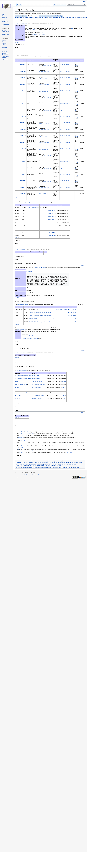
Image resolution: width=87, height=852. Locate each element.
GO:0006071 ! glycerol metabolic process (38, 462)
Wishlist (3, 25)
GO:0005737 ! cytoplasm (21, 462)
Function (25, 17)
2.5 (27, 433)
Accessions (68, 17)
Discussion (19, 4)
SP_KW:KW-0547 (64, 64)
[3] (42, 32)
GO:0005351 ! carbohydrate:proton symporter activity (50, 461)
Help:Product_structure (21, 329)
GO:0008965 (23, 116)
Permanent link (5, 57)
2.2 (22, 433)
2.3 (24, 433)
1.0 (19, 431)
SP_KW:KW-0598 (64, 155)
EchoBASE (17, 398)
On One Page (59, 16)
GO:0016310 (23, 174)
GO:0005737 (23, 103)
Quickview (18, 16)
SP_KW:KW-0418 (64, 168)
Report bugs (4, 47)
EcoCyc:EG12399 (36, 387)
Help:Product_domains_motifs (22, 304)
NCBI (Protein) (18, 375)
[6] (56, 210)
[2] (71, 28)
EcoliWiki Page (27, 375)
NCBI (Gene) (18, 393)
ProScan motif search (6, 36)
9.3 (24, 452)
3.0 (19, 435)
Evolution (50, 16)
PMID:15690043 (52, 210)
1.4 (25, 431)
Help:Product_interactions (29, 202)
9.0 (19, 452)
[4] (29, 37)
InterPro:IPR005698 (64, 84)
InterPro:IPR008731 (64, 90)
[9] (75, 312)
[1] (59, 28)
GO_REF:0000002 (43, 71)
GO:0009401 (23, 122)
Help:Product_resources (21, 352)
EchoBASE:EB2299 (36, 398)
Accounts (4, 20)
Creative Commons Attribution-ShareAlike (32, 474)
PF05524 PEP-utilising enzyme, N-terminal (39, 321)
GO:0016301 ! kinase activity (22, 465)
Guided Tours (4, 17)
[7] (56, 225)
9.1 (21, 452)
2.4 (25, 433)
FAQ (3, 18)
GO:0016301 (23, 168)
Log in (84, 1)
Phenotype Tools (5, 34)
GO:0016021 (23, 161)
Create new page (5, 24)
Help (3, 15)
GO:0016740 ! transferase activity (53, 465)
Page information (5, 59)
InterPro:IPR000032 (64, 71)
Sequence (44, 17)
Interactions (31, 17)
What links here (5, 51)
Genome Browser (5, 31)
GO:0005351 (23, 71)
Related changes (5, 53)
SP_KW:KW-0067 (64, 97)
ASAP (16, 381)
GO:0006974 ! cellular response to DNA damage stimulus (66, 467)
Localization (38, 17)
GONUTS (4, 44)
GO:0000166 (23, 64)
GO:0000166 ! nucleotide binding (28, 461)
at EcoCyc (28, 271)
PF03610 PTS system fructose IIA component (39, 312)
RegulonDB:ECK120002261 (38, 395)
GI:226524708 (35, 375)
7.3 (24, 445)
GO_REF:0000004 (47, 65)
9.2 (22, 452)
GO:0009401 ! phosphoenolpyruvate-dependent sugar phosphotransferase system (35, 464)
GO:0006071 (23, 110)
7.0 (19, 445)
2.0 (19, 433)
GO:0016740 (23, 180)
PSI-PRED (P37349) (27, 337)
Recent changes (5, 21)
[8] (75, 309)
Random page (5, 23)
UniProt (17, 384)
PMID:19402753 (52, 226)
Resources (61, 17)
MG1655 (64, 381)
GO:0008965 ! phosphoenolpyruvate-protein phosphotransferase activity (65, 462)
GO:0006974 (23, 193)
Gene (24, 16)
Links (73, 17)
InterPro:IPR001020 (64, 77)
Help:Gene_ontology (21, 56)
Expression (43, 16)
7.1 (21, 445)
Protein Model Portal (27, 335)
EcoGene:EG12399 (36, 390)
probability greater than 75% (60, 309)
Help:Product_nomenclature (22, 23)
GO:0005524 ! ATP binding (69, 461)
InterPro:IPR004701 (64, 135)
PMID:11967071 (43, 193)
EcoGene (17, 390)
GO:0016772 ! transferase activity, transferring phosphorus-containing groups (33, 467)
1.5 (27, 431)
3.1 (21, 435)
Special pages (5, 54)
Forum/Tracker (5, 46)
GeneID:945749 (35, 378)
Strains (3, 33)
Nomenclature (18, 17)
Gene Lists (4, 30)
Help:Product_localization (21, 249)
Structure (55, 17)
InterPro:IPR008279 (64, 174)
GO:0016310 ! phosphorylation (37, 465)
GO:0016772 (23, 187)
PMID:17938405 (71, 309)
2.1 (21, 433)
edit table (17, 42)
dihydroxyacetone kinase (38, 34)
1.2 (22, 431)
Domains (50, 17)
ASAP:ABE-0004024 (36, 381)
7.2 (22, 445)
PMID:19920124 (71, 312)
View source (56, 4)
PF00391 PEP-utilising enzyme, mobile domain (40, 315)
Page (15, 4)
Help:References (20, 429)
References (78, 17)
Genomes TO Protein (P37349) (29, 338)
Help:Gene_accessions (21, 370)
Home (3, 14)
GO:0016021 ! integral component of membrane (66, 464)
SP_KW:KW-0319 (64, 110)
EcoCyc (76, 65)
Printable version (5, 56)
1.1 (21, 431)
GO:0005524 (23, 97)
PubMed (22, 440)
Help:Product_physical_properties (39, 267)
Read (52, 4)
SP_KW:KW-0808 (64, 180)
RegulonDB (18, 395)
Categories (17, 461)
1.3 (24, 431)
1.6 (28, 431)
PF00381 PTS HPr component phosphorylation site (41, 318)
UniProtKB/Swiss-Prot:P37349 (39, 384)
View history (62, 4)
